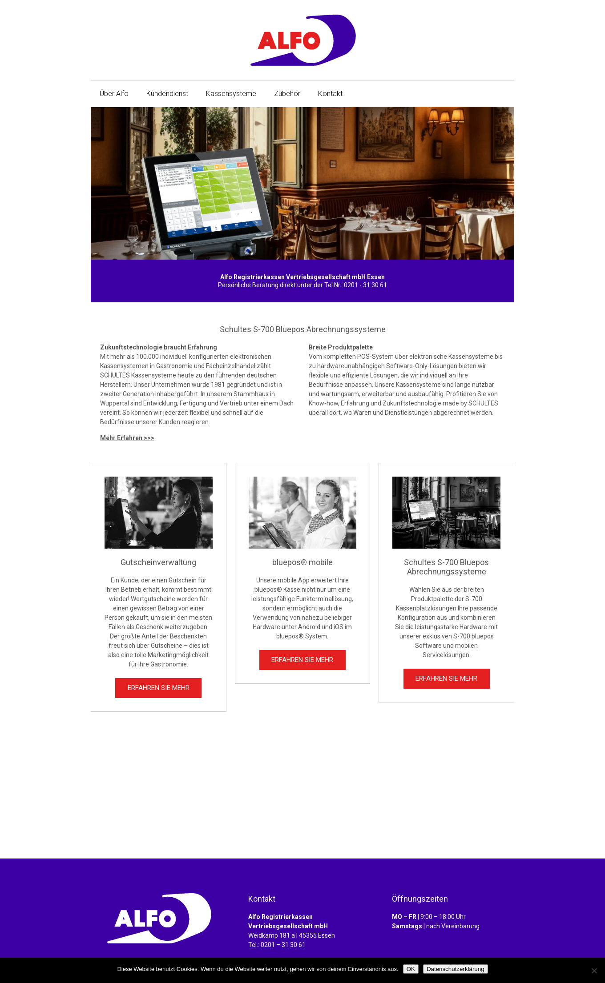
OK (411, 969)
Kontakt (330, 93)
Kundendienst (167, 93)
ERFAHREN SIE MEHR (159, 688)
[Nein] (593, 970)
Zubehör (287, 93)
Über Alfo (114, 93)
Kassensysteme (231, 93)
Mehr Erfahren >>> (127, 437)
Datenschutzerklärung (455, 969)
